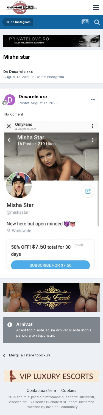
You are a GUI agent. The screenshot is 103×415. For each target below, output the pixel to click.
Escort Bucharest (80, 402)
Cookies (68, 390)
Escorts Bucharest (47, 402)
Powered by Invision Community (52, 407)
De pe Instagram (50, 77)
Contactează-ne (41, 390)
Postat (38, 103)
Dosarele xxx (21, 71)
